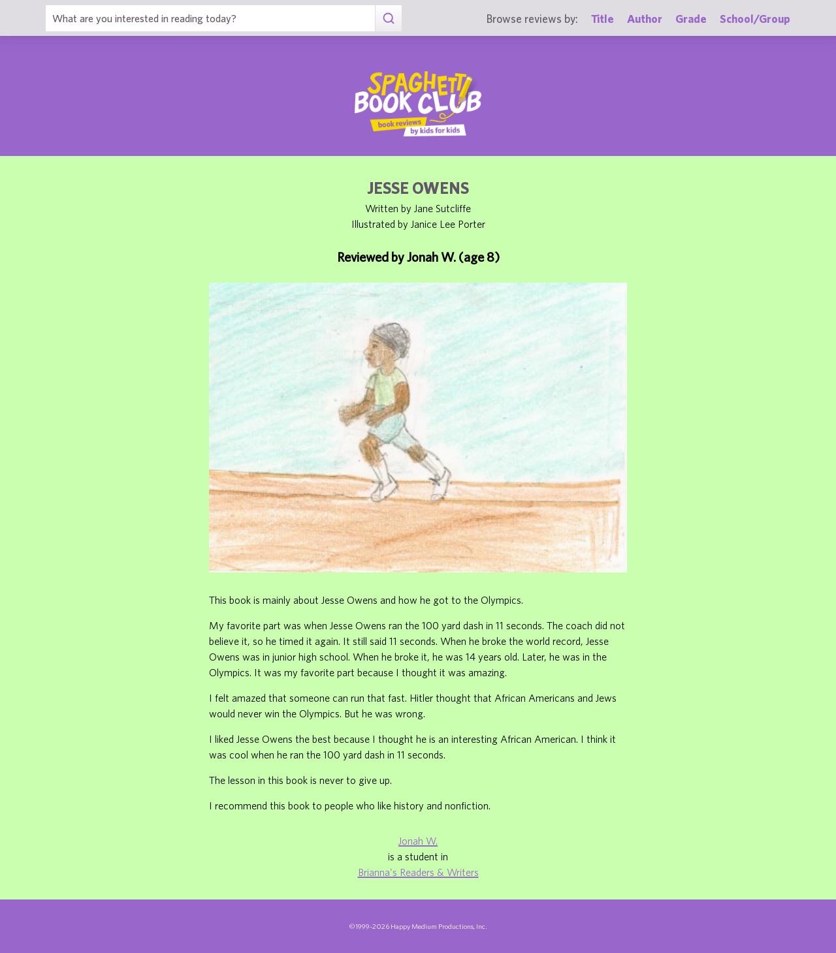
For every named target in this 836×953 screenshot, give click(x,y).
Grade (691, 18)
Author (644, 18)
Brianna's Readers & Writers (418, 872)
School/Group (755, 18)
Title (602, 18)
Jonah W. (418, 841)
